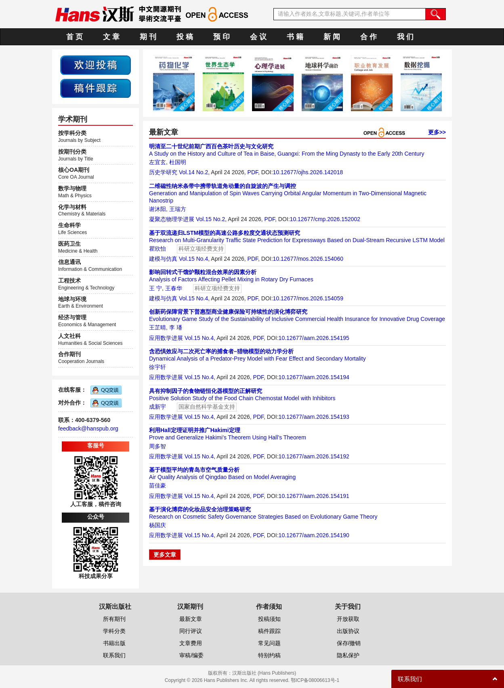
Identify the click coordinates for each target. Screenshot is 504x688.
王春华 (173, 288)
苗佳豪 (157, 485)
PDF (253, 172)
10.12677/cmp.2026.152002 (325, 219)
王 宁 (155, 288)
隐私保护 (348, 655)
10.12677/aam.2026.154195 (314, 338)
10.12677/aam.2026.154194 (314, 377)
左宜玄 (157, 162)
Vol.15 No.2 (210, 219)
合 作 (368, 37)
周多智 (157, 446)
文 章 (111, 37)
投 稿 (184, 37)
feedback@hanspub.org (88, 428)
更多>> (437, 132)
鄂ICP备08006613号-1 (315, 680)
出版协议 (348, 631)
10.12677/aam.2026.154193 (314, 417)
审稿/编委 (191, 655)
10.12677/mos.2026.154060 (308, 258)
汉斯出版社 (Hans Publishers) (264, 673)
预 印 (221, 37)
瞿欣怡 (157, 248)
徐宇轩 (157, 367)
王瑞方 (177, 209)
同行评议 (190, 631)
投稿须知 (269, 619)
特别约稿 (269, 655)
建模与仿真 (163, 258)
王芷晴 (157, 327)
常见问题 (269, 643)
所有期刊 (114, 619)
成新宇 (157, 406)
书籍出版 (114, 643)
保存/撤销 (349, 643)
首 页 (74, 37)
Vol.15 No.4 (193, 258)
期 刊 (148, 37)
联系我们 (114, 655)
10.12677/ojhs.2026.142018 (308, 172)
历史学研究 (163, 172)
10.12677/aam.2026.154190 (314, 535)
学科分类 (114, 631)
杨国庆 (157, 525)
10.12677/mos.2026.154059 (308, 298)
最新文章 (190, 619)
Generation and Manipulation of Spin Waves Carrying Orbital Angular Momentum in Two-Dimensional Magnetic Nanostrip (287, 193)
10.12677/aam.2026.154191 (314, 496)
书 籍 (295, 37)
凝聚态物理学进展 (171, 219)
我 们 (405, 37)
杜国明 (177, 162)
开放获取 (348, 619)
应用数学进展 (166, 338)
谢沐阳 (157, 209)
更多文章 (164, 554)
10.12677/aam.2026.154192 (314, 456)
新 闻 (331, 37)
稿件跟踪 (269, 631)
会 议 (258, 37)
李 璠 (175, 327)
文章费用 (190, 643)
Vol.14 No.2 (193, 172)
